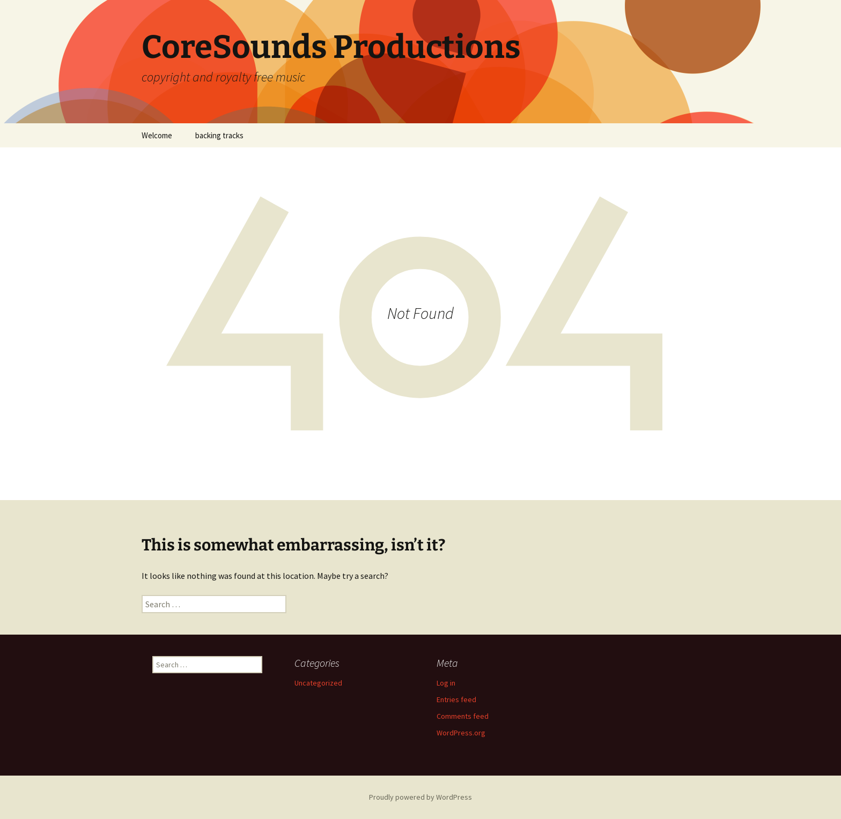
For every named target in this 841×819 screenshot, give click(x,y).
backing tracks (219, 135)
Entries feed (456, 699)
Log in (446, 683)
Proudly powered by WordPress (420, 797)
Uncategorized (318, 683)
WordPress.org (461, 733)
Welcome (157, 135)
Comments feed (463, 716)
